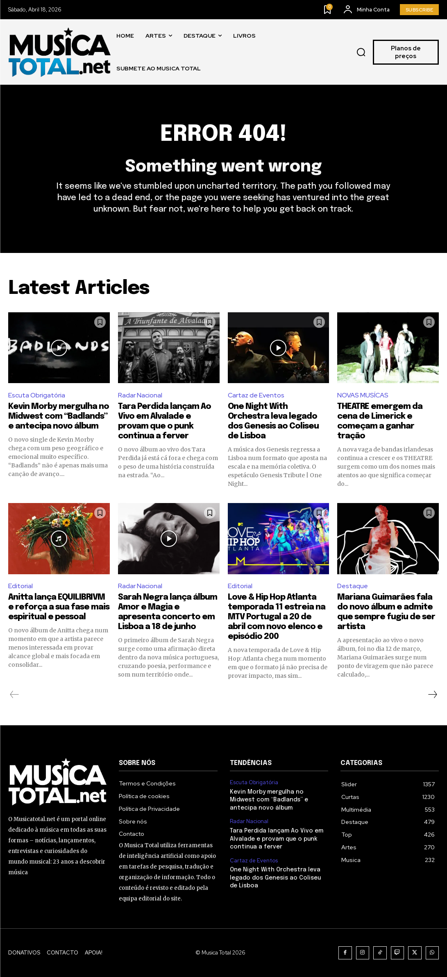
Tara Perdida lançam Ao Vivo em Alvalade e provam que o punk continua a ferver (276, 839)
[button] (361, 52)
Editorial (20, 586)
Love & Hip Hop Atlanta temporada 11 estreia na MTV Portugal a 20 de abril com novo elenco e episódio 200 (276, 617)
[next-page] (432, 694)
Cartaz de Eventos (256, 395)
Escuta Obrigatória (36, 395)
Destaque (352, 586)
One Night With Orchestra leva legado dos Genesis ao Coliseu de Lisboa (275, 878)
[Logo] (59, 52)
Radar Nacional (140, 395)
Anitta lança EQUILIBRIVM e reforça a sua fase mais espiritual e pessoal (58, 607)
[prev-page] (14, 694)
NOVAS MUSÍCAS (362, 395)
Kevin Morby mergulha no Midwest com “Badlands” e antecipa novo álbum (58, 416)
